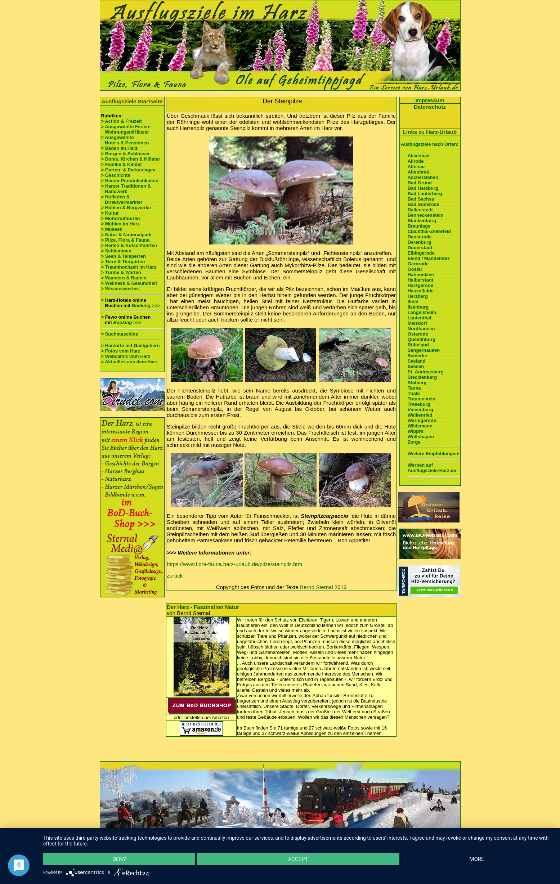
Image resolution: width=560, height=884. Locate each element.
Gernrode (418, 263)
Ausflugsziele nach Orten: (429, 144)
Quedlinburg (421, 339)
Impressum (429, 100)
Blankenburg (422, 220)
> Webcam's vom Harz (126, 356)
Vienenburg (420, 409)
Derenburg (419, 242)
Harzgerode (421, 285)
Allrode (416, 161)
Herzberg (418, 296)
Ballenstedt (420, 209)
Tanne (414, 388)
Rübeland (418, 344)
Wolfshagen (421, 436)
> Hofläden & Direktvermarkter (122, 199)
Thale (414, 393)
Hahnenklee (421, 274)
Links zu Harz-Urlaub (430, 132)
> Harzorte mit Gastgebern (130, 345)
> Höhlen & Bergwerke (126, 207)
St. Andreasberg (426, 371)
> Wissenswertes (120, 288)
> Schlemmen (116, 250)
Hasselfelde (421, 290)
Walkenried (420, 415)
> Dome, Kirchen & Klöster (130, 159)
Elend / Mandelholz (429, 258)
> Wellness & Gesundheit (129, 283)
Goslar (415, 269)
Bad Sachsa (421, 199)
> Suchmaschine (119, 334)
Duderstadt (420, 247)
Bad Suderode (423, 204)
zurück (175, 576)
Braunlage (419, 226)
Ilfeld (413, 301)
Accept (298, 859)
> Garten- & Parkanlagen (128, 169)
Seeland (417, 361)
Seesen (416, 366)
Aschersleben (423, 177)
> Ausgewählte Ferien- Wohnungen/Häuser (126, 129)
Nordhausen (421, 328)
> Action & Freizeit (121, 121)
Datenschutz (430, 107)
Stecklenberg (422, 377)
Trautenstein (421, 398)
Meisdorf (417, 323)
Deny (119, 859)
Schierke (417, 355)
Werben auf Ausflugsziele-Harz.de (432, 467)
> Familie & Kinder (121, 164)
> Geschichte (115, 175)
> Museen (112, 229)
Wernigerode (422, 420)
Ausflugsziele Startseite (132, 101)
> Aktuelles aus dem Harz (129, 361)
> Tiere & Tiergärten (123, 261)
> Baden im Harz (119, 148)
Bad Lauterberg (425, 193)
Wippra (416, 431)
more (476, 859)
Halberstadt (421, 280)
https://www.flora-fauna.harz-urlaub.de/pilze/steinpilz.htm (234, 564)
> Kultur (110, 213)
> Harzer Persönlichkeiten (129, 180)
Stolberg (417, 382)
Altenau (416, 166)
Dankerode (420, 236)
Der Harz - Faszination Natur (203, 607)
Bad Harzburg (423, 188)
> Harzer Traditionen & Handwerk (126, 188)
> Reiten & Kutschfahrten (129, 245)
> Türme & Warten (121, 272)
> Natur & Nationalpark (126, 234)
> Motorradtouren (120, 218)
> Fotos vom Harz (120, 351)
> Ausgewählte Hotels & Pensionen (125, 140)
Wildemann (420, 425)
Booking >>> (146, 305)
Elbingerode (421, 253)
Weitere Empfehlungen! (434, 453)
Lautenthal (419, 317)
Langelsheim (422, 312)
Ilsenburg (418, 307)
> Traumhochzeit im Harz (129, 267)
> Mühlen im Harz (120, 223)
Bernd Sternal (316, 587)
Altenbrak (418, 172)
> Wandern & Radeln (124, 278)
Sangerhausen (424, 350)
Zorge (414, 442)
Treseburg (419, 404)
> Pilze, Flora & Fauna (125, 240)
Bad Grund (420, 182)
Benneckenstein (426, 215)
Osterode (418, 334)
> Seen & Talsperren (123, 256)
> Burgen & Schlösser (125, 153)
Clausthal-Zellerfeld (429, 231)
